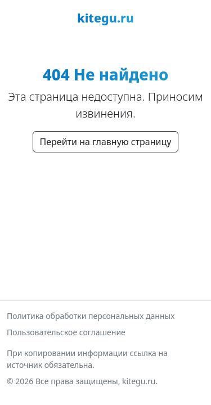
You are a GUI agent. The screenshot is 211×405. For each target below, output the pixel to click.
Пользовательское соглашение (66, 332)
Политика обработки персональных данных (90, 315)
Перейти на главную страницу (106, 142)
